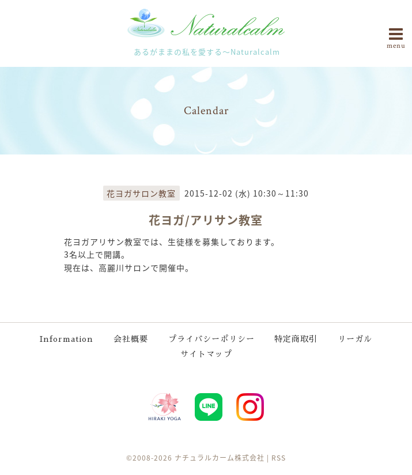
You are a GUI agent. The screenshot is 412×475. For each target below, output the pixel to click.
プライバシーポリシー (211, 339)
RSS (278, 458)
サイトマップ (206, 354)
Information (66, 339)
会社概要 (131, 339)
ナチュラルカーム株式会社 (219, 458)
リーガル (355, 339)
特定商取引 (295, 339)
